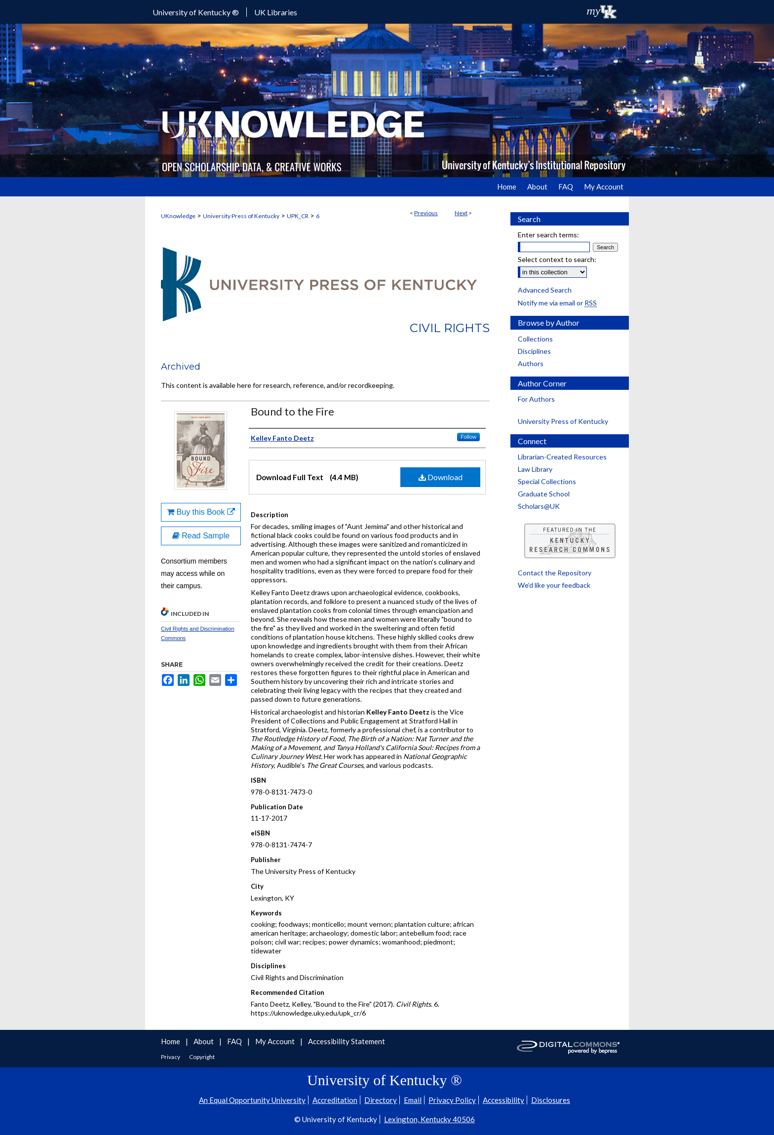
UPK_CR (298, 216)
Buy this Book (201, 512)
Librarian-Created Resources (562, 457)
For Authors (536, 399)
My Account (275, 1041)
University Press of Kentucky (241, 216)
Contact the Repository (554, 572)
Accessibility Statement (346, 1041)
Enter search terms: (548, 234)
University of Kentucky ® (196, 12)
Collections (535, 339)
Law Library (535, 469)
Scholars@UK (539, 506)
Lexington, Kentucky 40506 (429, 1119)
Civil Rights (450, 328)
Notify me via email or (557, 303)
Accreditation (334, 1100)
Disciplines (534, 351)
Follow (468, 437)
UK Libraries (275, 12)
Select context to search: (557, 259)
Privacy (171, 1056)
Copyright (202, 1056)
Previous (426, 213)
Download (441, 477)
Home (171, 1041)
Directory (380, 1100)
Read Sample (201, 535)
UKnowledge (178, 216)
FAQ (235, 1041)
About (204, 1041)
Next (461, 213)
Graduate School (544, 494)
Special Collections (547, 481)
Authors (530, 363)
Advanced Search (545, 290)
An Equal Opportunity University (252, 1100)
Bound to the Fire (292, 411)
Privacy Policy (452, 1100)
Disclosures (550, 1100)
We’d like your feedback (554, 585)
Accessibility (503, 1100)
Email (413, 1100)
